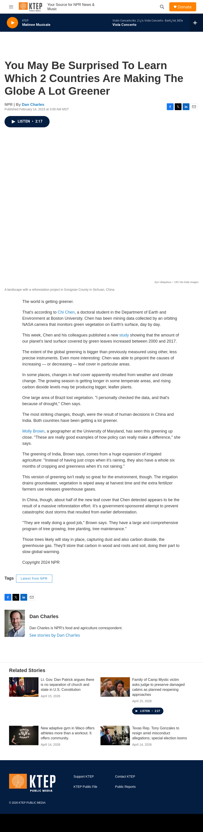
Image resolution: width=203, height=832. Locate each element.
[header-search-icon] (162, 7)
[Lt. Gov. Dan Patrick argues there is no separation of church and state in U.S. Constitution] (23, 687)
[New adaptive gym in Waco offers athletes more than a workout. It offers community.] (23, 735)
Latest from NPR (34, 578)
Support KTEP (84, 776)
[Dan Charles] (15, 623)
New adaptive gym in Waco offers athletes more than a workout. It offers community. (67, 733)
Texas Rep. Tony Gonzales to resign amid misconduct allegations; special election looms (159, 733)
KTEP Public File (85, 786)
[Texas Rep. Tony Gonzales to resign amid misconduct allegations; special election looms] (115, 735)
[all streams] (196, 23)
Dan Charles (33, 104)
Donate (185, 7)
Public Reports (125, 786)
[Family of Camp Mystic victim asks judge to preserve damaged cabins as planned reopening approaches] (115, 687)
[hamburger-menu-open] (11, 6)
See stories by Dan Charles (54, 635)
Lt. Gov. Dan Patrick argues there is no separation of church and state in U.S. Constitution (67, 685)
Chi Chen (66, 312)
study (124, 335)
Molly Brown (33, 431)
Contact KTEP (125, 776)
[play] (12, 22)
